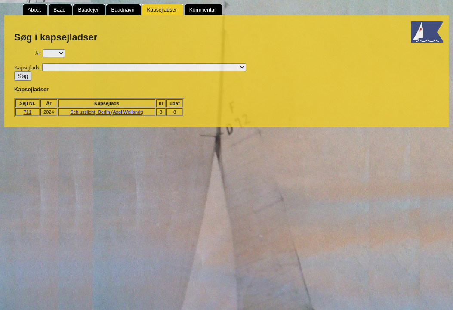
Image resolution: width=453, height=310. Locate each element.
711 (27, 112)
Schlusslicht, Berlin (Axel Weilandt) (106, 112)
